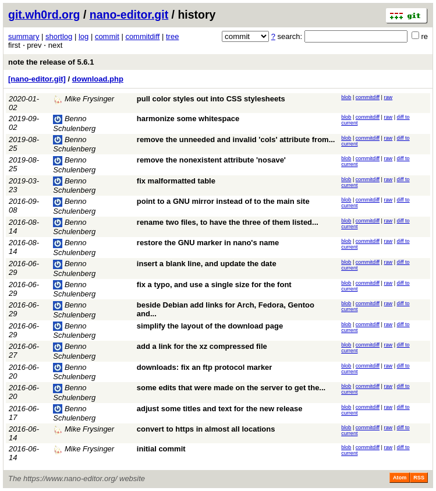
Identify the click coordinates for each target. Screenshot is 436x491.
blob (346, 97)
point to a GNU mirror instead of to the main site (223, 201)
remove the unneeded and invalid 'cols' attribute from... (236, 139)
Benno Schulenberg (74, 144)
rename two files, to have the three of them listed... (227, 222)
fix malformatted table (176, 180)
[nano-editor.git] (37, 79)
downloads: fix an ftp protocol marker (204, 367)
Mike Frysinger (83, 98)
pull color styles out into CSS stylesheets (211, 98)
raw (388, 97)
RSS (418, 478)
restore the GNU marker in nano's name (208, 242)
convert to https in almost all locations (206, 429)
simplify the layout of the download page (210, 326)
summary (23, 36)
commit (107, 36)
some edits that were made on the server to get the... (231, 387)
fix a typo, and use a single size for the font (214, 284)
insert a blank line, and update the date (207, 263)
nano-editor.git (129, 14)
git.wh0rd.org (44, 14)
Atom (399, 478)
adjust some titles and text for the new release (220, 408)
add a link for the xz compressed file (202, 346)
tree (172, 36)
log (83, 36)
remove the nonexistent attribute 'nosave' (211, 160)
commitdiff (142, 36)
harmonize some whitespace (188, 118)
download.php (97, 79)
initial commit (161, 448)
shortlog (58, 36)
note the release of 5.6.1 (51, 62)
